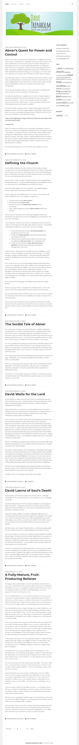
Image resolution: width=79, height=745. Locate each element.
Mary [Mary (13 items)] (69, 91)
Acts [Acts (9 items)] (57, 68)
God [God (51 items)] (58, 82)
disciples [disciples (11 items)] (58, 77)
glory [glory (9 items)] (71, 79)
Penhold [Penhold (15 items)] (63, 97)
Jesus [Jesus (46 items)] (63, 85)
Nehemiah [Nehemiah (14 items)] (59, 93)
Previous (9, 729)
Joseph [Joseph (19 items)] (58, 88)
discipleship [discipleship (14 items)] (64, 77)
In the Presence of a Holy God (63, 56)
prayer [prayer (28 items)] (59, 99)
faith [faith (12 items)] (69, 77)
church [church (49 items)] (60, 71)
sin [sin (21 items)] (72, 103)
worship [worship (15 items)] (66, 106)
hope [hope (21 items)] (58, 86)
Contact (21, 4)
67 (27, 729)
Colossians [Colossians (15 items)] (67, 72)
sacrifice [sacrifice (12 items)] (69, 99)
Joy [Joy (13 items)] (66, 89)
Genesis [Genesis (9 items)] (68, 79)
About (28, 4)
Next (31, 729)
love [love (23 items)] (66, 91)
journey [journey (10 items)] (63, 88)
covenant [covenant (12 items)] (64, 75)
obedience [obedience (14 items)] (66, 93)
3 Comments (30, 481)
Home (7, 4)
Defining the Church (21, 163)
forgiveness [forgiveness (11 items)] (63, 79)
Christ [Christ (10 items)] (64, 68)
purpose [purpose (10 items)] (64, 99)
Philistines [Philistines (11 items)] (69, 96)
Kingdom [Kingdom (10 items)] (62, 91)
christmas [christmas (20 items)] (69, 68)
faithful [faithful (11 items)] (58, 79)
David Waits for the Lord (25, 394)
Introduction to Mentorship (62, 48)
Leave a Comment (31, 154)
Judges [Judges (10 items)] (68, 88)
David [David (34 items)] (70, 75)
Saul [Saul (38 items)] (64, 102)
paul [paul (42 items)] (58, 96)
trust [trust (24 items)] (62, 105)
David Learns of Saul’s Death (28, 490)
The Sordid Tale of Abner (25, 324)
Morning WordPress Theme (34, 743)
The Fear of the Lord (61, 53)
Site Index (14, 4)
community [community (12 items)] (59, 75)
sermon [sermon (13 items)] (69, 103)
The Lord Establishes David (62, 58)
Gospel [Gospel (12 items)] (63, 82)
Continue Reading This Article (14, 154)
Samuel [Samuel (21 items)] (59, 103)
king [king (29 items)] (58, 91)
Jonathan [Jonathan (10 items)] (68, 86)
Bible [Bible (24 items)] (60, 68)
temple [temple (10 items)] (58, 105)
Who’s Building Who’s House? (63, 51)
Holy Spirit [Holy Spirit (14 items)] (68, 82)
